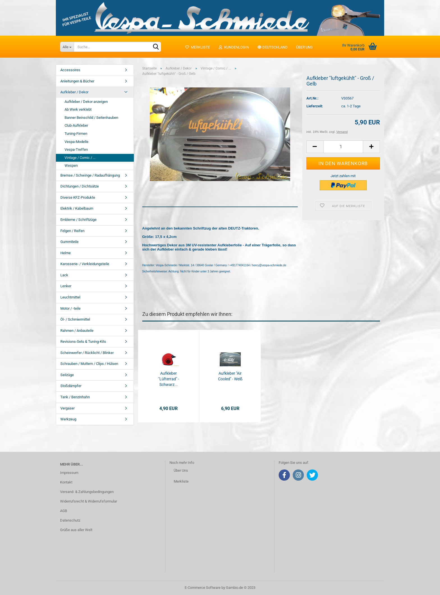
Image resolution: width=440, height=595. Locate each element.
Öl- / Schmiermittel (75, 319)
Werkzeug (68, 419)
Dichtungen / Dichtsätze (79, 186)
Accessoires (70, 70)
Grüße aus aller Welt (76, 530)
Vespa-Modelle (76, 142)
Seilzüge (67, 375)
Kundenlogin (233, 47)
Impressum (69, 473)
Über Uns (181, 470)
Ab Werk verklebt (78, 109)
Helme (65, 253)
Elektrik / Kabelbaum (76, 208)
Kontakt (66, 482)
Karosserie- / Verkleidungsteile (84, 264)
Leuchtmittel (70, 297)
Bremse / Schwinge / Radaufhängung (90, 175)
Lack (64, 275)
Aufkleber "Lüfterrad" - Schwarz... (168, 379)
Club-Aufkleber (76, 125)
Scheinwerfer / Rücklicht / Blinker (87, 353)
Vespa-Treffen (76, 149)
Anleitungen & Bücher (77, 81)
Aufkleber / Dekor (74, 92)
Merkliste (197, 47)
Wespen (71, 165)
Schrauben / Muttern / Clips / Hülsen (89, 364)
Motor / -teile (70, 308)
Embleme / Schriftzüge (78, 219)
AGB (63, 511)
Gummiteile (69, 242)
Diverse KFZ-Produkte (77, 197)
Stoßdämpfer (70, 386)
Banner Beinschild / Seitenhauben (91, 117)
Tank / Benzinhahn (75, 397)
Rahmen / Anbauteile (76, 330)
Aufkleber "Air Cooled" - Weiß (230, 376)
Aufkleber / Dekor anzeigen (86, 101)
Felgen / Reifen (72, 231)
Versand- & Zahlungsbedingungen (87, 492)
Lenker (65, 286)
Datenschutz (70, 520)
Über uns (304, 47)
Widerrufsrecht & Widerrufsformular (88, 501)
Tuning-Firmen (76, 133)
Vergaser (67, 408)
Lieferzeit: (314, 106)
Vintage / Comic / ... (80, 158)
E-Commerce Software (203, 587)
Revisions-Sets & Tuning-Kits (83, 341)
